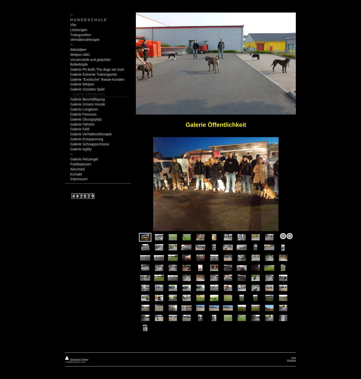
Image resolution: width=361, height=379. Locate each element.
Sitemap (85, 359)
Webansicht (291, 360)
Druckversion (73, 359)
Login (293, 357)
